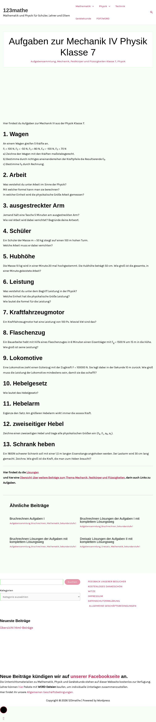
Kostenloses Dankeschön (105, 586)
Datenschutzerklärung (104, 600)
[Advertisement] (78, 94)
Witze (92, 591)
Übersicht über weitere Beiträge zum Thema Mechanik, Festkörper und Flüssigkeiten (72, 477)
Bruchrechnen (38, 523)
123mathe (15, 10)
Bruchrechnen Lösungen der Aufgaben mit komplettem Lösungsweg (39, 540)
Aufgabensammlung (43, 61)
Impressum (95, 596)
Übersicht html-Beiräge (16, 627)
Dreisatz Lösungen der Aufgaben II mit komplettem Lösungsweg (106, 540)
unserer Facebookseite (96, 676)
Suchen (72, 581)
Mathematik (85, 6)
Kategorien (6, 590)
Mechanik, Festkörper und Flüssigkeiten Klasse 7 (86, 61)
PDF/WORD (102, 18)
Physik (104, 6)
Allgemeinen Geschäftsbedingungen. (50, 692)
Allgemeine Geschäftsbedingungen (112, 605)
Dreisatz (105, 546)
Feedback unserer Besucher (107, 581)
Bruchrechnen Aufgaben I (27, 518)
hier (20, 687)
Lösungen (32, 472)
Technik (120, 6)
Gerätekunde (83, 18)
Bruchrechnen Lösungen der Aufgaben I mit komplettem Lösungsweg (109, 520)
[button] (92, 6)
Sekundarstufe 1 (68, 523)
